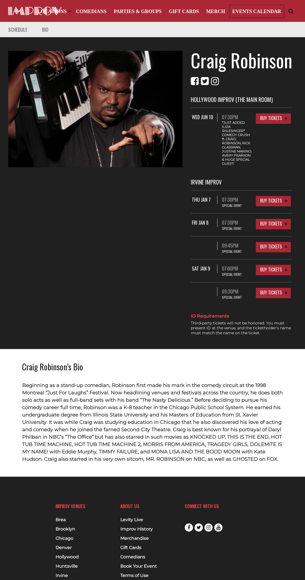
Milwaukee (67, 560)
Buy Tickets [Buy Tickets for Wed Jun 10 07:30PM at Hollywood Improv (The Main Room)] (271, 118)
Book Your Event (138, 542)
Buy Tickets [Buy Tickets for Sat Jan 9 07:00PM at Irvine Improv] (271, 245)
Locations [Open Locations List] (54, 11)
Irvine (61, 551)
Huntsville (66, 542)
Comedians (91, 11)
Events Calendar (256, 11)
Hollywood (67, 532)
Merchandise (134, 514)
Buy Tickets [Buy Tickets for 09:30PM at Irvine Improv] (271, 268)
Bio (45, 29)
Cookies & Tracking (140, 569)
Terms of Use (134, 551)
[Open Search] (291, 11)
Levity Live (131, 495)
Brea (60, 495)
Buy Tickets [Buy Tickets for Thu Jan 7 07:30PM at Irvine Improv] (271, 176)
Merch (215, 11)
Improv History (136, 504)
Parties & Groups (138, 11)
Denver (63, 523)
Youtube (218, 503)
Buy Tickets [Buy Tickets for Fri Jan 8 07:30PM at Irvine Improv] (271, 199)
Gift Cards (184, 11)
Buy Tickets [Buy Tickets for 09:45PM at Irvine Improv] (271, 222)
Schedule (17, 29)
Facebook (189, 503)
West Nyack (68, 569)
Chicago (64, 514)
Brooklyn (65, 504)
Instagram (208, 503)
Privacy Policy (135, 560)
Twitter (199, 503)
